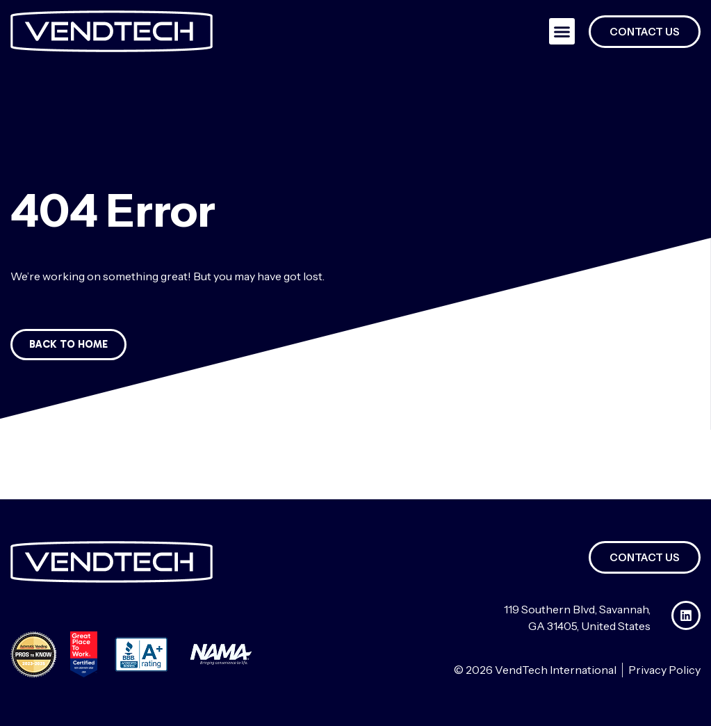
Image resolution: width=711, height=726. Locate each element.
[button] (562, 31)
